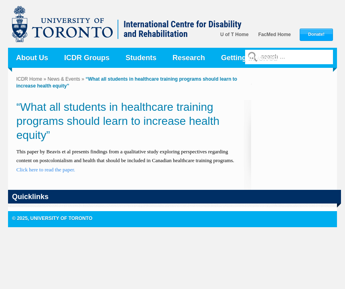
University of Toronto (66, 28)
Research (188, 58)
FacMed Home (274, 34)
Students (141, 58)
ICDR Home (29, 79)
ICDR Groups (87, 58)
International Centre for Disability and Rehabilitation (183, 29)
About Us (32, 58)
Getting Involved (249, 58)
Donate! (316, 34)
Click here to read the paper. (46, 170)
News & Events (63, 79)
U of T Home (234, 34)
